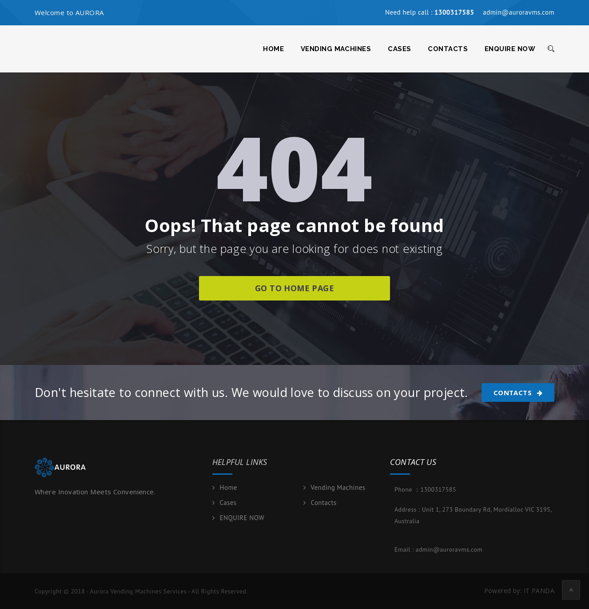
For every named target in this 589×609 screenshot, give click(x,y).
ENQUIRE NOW (510, 49)
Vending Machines (336, 49)
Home (273, 49)
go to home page (294, 288)
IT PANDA (539, 590)
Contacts (448, 49)
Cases (399, 49)
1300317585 (438, 489)
